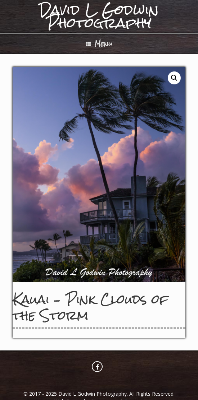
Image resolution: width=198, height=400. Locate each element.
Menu (99, 43)
